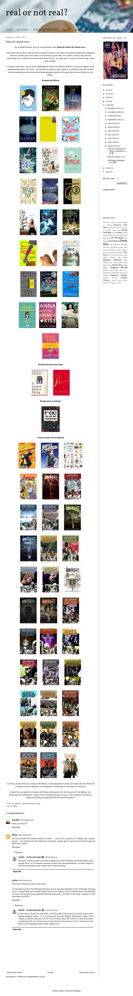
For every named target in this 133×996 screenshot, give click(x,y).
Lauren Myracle (112, 250)
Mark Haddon (118, 252)
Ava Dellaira (107, 225)
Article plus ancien (87, 972)
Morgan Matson (112, 259)
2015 (108, 168)
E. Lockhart (117, 233)
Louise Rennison (122, 250)
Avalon (15, 880)
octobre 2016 (113, 116)
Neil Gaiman (114, 263)
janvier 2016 (113, 146)
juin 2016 (112, 131)
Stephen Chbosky (110, 278)
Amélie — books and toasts (29, 857)
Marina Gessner (108, 252)
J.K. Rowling (117, 237)
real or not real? (37, 13)
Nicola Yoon (123, 263)
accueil (9, 29)
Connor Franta (116, 230)
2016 (108, 105)
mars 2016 (112, 142)
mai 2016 (112, 135)
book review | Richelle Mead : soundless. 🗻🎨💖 (117, 151)
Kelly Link (109, 247)
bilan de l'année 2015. (116, 157)
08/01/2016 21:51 (51, 857)
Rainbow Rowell (118, 267)
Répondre (16, 827)
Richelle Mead (108, 270)
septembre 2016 (114, 120)
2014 (108, 172)
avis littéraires (23, 29)
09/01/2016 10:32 (25, 880)
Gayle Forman (123, 235)
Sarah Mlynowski (116, 273)
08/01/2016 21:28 (24, 835)
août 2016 (112, 123)
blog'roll (66, 29)
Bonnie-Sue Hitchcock (116, 227)
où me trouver (92, 29)
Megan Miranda (109, 257)
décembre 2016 (114, 108)
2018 (108, 97)
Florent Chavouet (113, 235)
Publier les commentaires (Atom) (31, 977)
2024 (108, 90)
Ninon (14, 835)
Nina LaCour (107, 265)
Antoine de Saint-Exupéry (119, 222)
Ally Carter (106, 222)
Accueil (50, 972)
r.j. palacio (118, 283)
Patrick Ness (117, 265)
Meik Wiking (122, 257)
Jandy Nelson (114, 241)
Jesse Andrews (113, 245)
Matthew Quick (122, 255)
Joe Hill (121, 245)
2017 (108, 101)
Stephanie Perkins (118, 275)
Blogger (77, 991)
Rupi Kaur (119, 270)
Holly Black (106, 238)
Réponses (19, 852)
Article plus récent (14, 972)
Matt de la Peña (112, 255)
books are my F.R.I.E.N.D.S (46, 29)
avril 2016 (112, 138)
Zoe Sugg (111, 283)
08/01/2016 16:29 (27, 820)
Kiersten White (118, 247)
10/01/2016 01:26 (51, 910)
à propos (78, 29)
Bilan (15, 806)
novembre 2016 (114, 112)
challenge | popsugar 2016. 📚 (116, 161)
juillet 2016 (112, 127)
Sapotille (15, 820)
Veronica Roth (116, 280)
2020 (108, 94)
